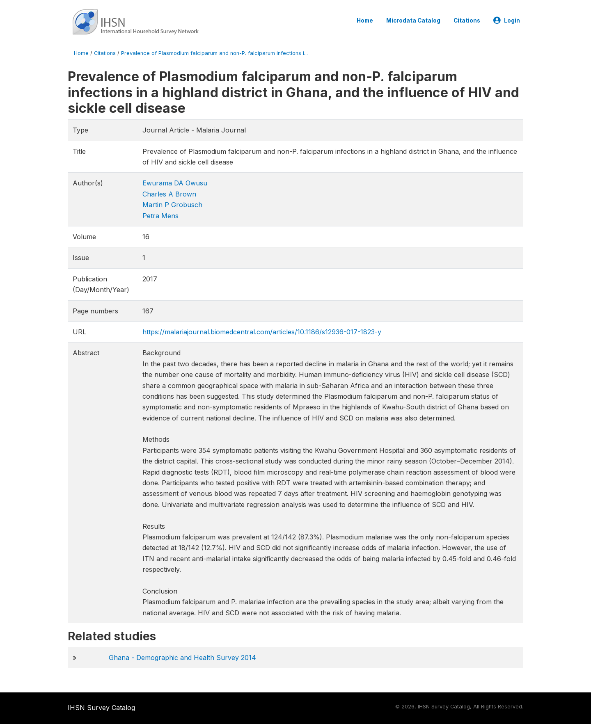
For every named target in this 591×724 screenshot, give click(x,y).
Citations (467, 20)
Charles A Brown (169, 194)
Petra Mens (160, 216)
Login (506, 20)
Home (365, 20)
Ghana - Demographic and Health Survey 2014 (182, 657)
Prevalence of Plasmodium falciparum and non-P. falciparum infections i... (214, 53)
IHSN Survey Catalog (101, 707)
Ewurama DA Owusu (174, 183)
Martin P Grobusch (172, 205)
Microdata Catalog (413, 20)
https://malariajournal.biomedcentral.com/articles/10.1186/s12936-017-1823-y (261, 332)
